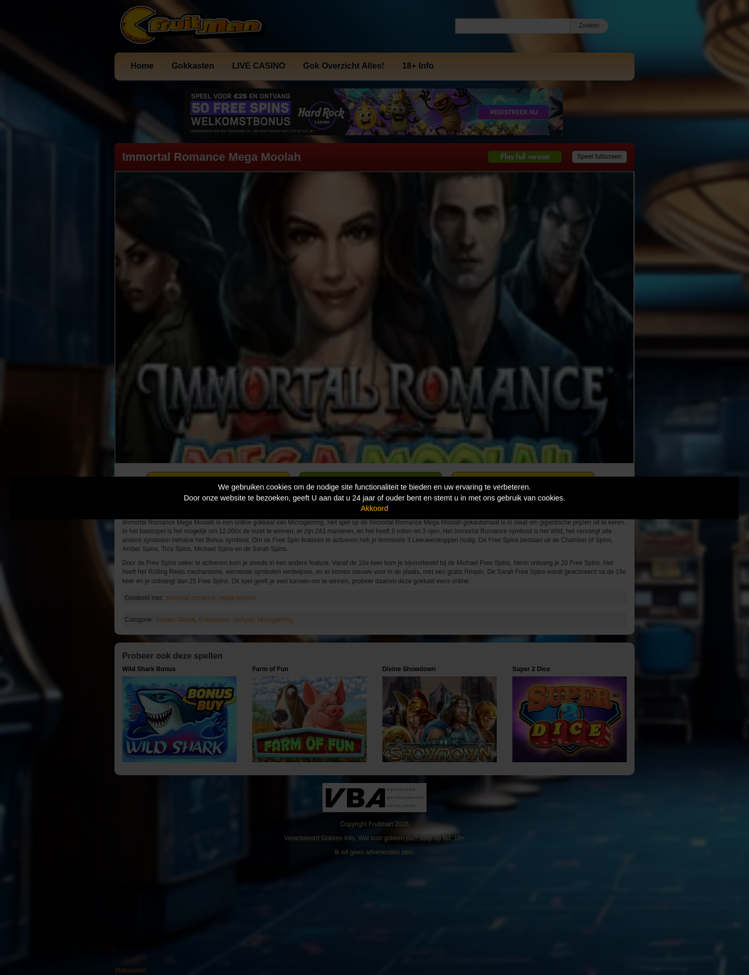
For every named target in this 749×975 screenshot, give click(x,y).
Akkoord (375, 508)
